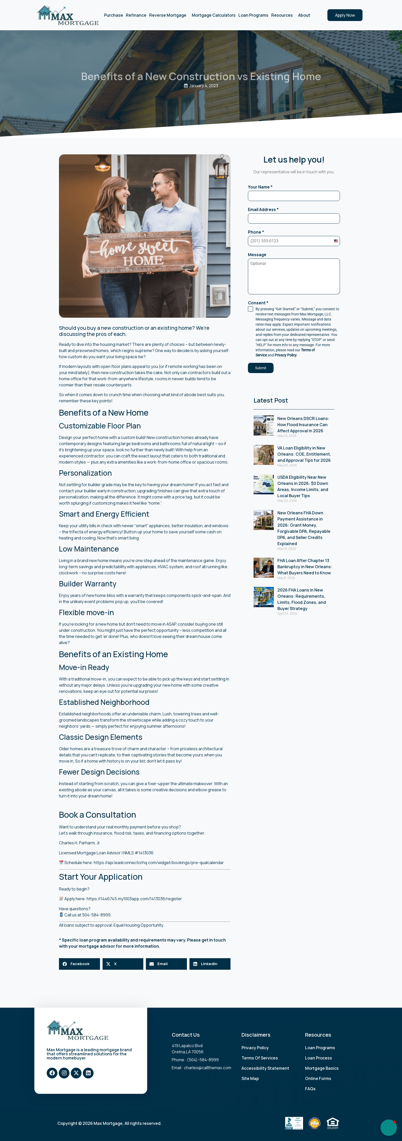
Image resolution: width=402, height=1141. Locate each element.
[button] (79, 964)
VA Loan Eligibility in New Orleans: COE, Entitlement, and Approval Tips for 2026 (304, 454)
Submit (260, 368)
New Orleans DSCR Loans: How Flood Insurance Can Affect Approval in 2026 (303, 425)
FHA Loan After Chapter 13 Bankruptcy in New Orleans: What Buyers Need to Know (304, 567)
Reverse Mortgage (169, 15)
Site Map (250, 1078)
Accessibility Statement (265, 1068)
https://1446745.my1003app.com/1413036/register (134, 899)
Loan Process (318, 1058)
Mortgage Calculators (214, 15)
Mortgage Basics (322, 1068)
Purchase (113, 15)
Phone (256, 232)
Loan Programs (253, 15)
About (305, 15)
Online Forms (318, 1078)
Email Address (263, 209)
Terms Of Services (260, 1058)
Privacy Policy (286, 355)
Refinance (136, 15)
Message (257, 254)
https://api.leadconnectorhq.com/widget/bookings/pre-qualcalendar (159, 862)
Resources (283, 15)
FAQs (310, 1089)
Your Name (260, 187)
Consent (258, 303)
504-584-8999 (96, 915)
